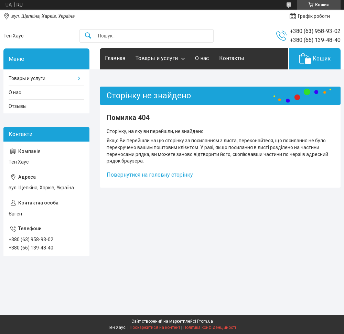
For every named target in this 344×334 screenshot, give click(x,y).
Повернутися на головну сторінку (150, 174)
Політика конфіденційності (209, 327)
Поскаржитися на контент (155, 327)
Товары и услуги (157, 58)
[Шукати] (88, 36)
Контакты (231, 58)
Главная (115, 58)
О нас (202, 58)
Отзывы (17, 106)
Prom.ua (205, 321)
